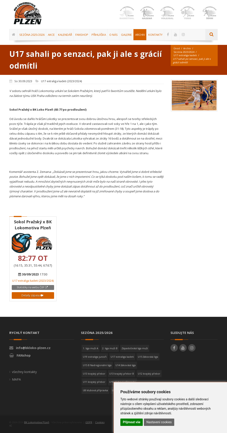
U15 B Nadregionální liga (97, 365)
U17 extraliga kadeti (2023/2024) (33, 281)
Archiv (187, 48)
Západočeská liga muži (134, 348)
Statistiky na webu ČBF (32, 287)
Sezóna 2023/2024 (184, 52)
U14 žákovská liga (125, 365)
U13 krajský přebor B (121, 373)
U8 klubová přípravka (95, 390)
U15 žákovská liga (148, 356)
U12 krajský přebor (149, 373)
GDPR (88, 422)
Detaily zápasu (32, 295)
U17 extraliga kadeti (185, 55)
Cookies (99, 422)
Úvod (177, 48)
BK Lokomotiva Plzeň (36, 422)
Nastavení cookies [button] (159, 422)
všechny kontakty (24, 372)
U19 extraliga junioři (95, 356)
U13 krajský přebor (94, 373)
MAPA (16, 379)
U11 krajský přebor (94, 381)
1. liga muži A (90, 348)
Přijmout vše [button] (131, 422)
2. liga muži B (109, 348)
